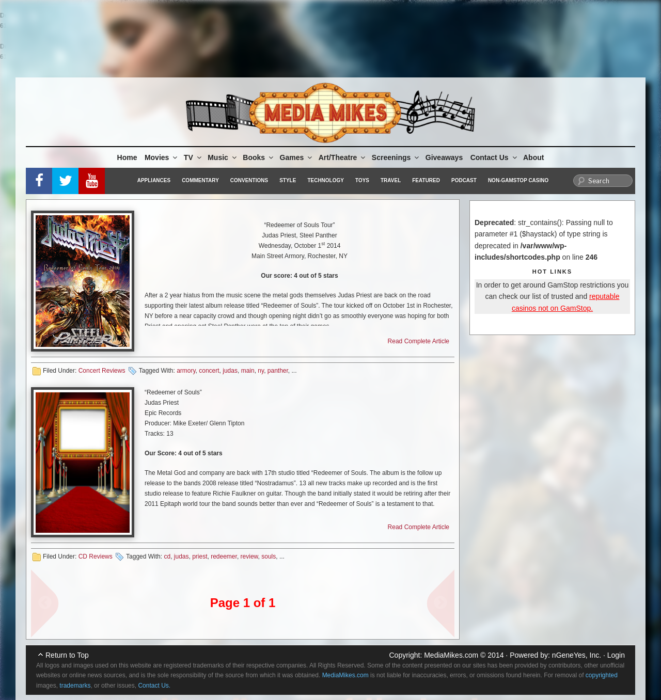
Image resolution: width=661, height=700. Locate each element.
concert (209, 370)
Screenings (396, 157)
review (249, 556)
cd (167, 556)
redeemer (224, 556)
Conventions (249, 180)
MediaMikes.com (451, 655)
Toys (362, 180)
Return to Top (67, 655)
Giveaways (444, 157)
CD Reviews (95, 556)
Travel (391, 180)
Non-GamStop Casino (518, 180)
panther (277, 370)
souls (268, 556)
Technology (325, 180)
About (533, 157)
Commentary (200, 180)
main (248, 370)
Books (259, 157)
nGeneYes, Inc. (576, 655)
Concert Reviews (101, 370)
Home (127, 157)
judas (230, 370)
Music (223, 157)
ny (261, 370)
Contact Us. (154, 685)
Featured (426, 180)
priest (199, 556)
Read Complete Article (418, 341)
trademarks (74, 685)
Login (616, 655)
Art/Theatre (343, 157)
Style (287, 180)
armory (186, 370)
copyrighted (602, 675)
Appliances (153, 180)
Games (297, 157)
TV (193, 157)
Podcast (464, 180)
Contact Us (494, 157)
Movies (162, 157)
